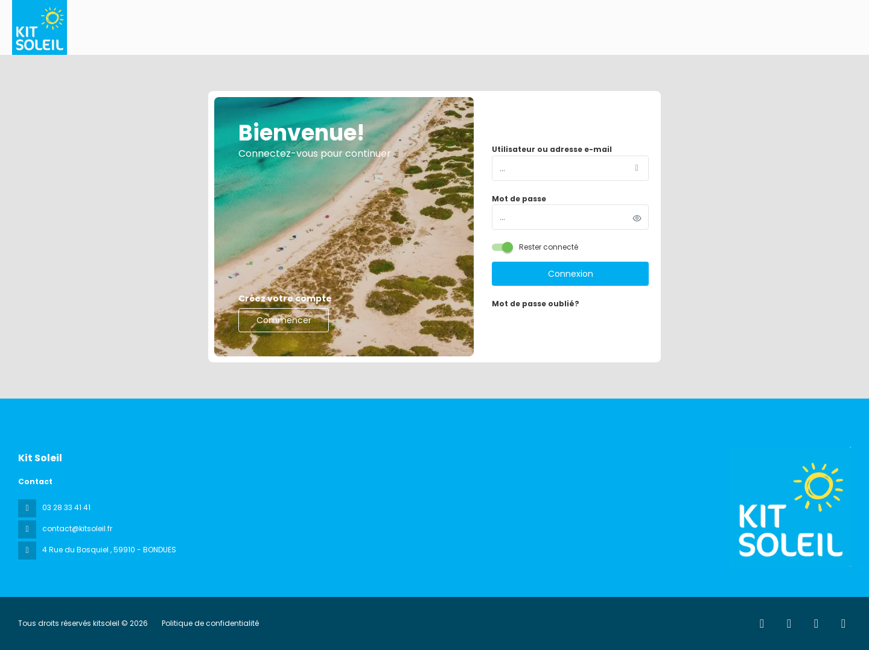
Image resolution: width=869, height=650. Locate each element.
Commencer (283, 320)
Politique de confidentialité (210, 623)
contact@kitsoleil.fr (77, 528)
